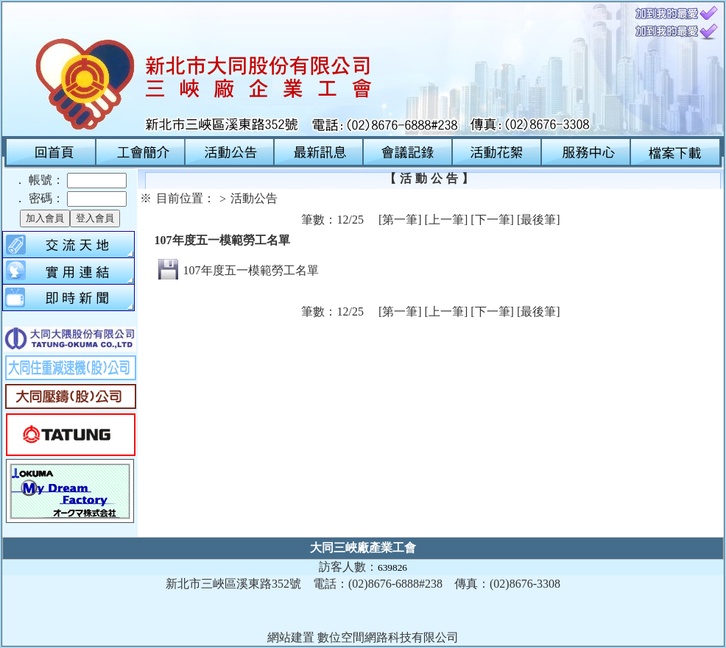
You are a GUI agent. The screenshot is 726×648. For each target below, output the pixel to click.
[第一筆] (400, 219)
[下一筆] (492, 219)
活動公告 (254, 198)
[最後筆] (538, 219)
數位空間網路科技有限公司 (388, 637)
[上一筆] (446, 219)
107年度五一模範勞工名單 (251, 270)
